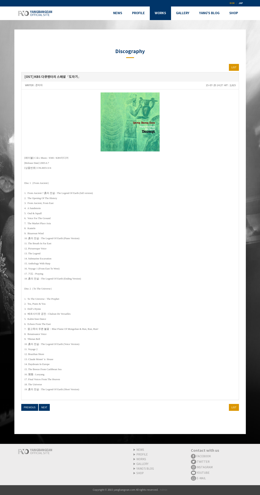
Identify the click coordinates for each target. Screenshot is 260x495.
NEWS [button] (117, 13)
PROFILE (142, 454)
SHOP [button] (233, 13)
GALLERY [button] (182, 13)
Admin (163, 490)
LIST (233, 67)
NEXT (44, 407)
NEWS (140, 450)
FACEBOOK (201, 456)
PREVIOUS (30, 407)
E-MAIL (198, 478)
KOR (232, 3)
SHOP (140, 473)
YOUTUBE (200, 473)
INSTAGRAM (202, 467)
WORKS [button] (160, 13)
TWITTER (200, 462)
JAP (241, 3)
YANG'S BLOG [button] (209, 13)
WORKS (141, 459)
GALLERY (142, 464)
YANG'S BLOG (145, 468)
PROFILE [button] (138, 13)
